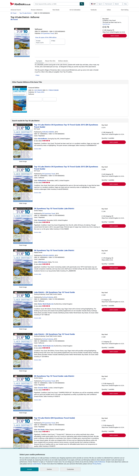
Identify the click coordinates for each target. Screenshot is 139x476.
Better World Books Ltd (45, 304)
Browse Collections (36, 10)
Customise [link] (70, 469)
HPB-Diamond (42, 262)
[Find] (82, 4)
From (42, 41)
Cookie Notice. (37, 463)
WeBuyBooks (42, 180)
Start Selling (124, 10)
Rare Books (56, 10)
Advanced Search (16, 10)
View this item (106, 24)
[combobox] (57, 4)
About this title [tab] (50, 61)
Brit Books (41, 429)
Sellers (109, 10)
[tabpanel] (67, 70)
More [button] (37, 75)
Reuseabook (42, 220)
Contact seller (37, 148)
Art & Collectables (75, 10)
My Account (108, 4)
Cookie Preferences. (99, 462)
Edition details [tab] (63, 61)
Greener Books (43, 387)
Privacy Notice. (97, 463)
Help (125, 4)
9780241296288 (53, 90)
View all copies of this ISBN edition (45, 37)
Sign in (100, 4)
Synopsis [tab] (39, 61)
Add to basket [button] (115, 35)
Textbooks (94, 10)
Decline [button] (49, 469)
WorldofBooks (42, 138)
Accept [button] (29, 469)
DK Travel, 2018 (39, 92)
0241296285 (38, 90)
